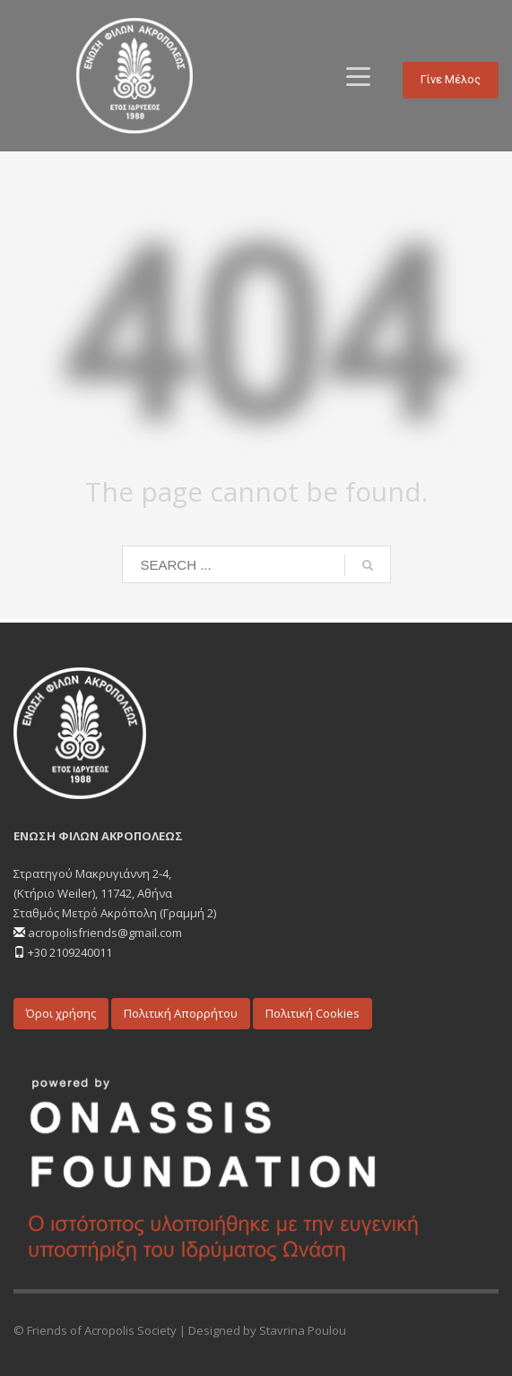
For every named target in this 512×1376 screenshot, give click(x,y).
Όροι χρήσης (61, 1013)
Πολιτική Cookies (312, 1013)
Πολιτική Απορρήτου (181, 1013)
